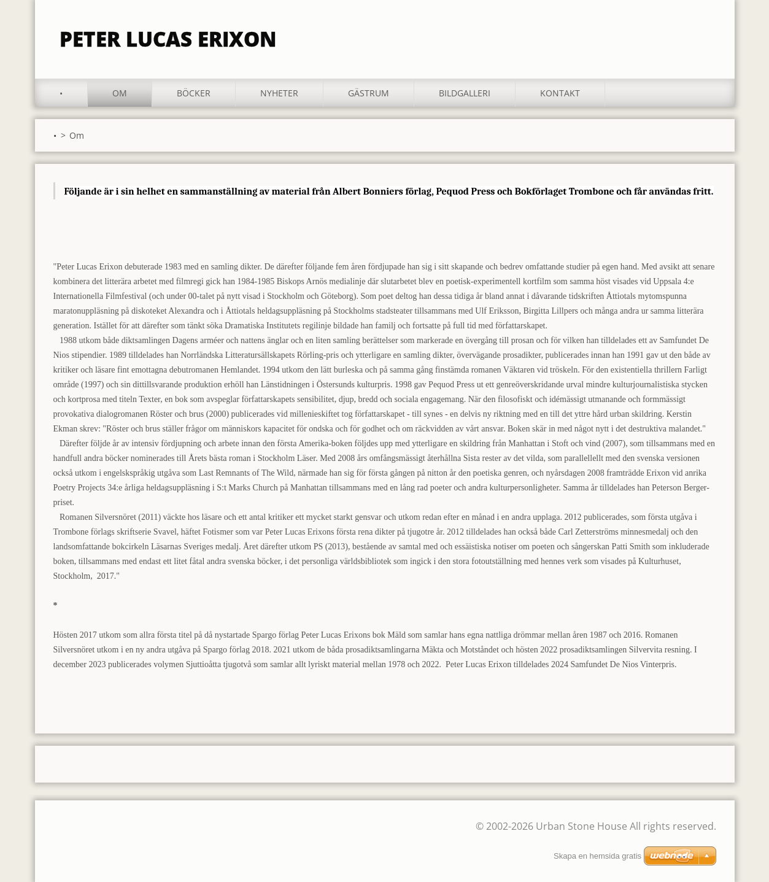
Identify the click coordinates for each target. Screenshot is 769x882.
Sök (702, 36)
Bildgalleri (464, 93)
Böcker (194, 93)
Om (119, 93)
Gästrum (368, 93)
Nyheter (279, 93)
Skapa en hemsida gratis (597, 856)
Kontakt (560, 93)
